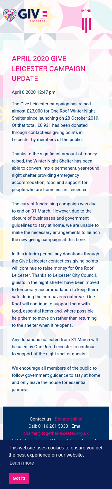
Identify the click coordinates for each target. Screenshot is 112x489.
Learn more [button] (22, 462)
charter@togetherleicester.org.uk (56, 433)
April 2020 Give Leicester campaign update (48, 68)
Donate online (68, 419)
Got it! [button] (19, 478)
